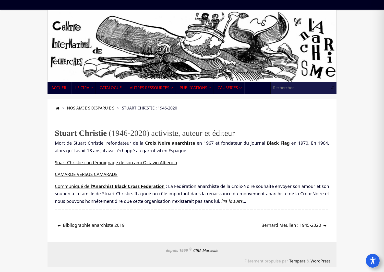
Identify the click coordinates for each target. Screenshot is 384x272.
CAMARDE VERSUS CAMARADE (86, 174)
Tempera (297, 261)
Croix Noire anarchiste (170, 143)
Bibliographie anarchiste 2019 (91, 225)
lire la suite (232, 201)
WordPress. (321, 261)
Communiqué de (110, 186)
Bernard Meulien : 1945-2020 (293, 225)
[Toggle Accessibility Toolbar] (372, 260)
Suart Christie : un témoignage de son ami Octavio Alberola (116, 162)
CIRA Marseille (205, 250)
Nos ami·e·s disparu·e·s (90, 108)
